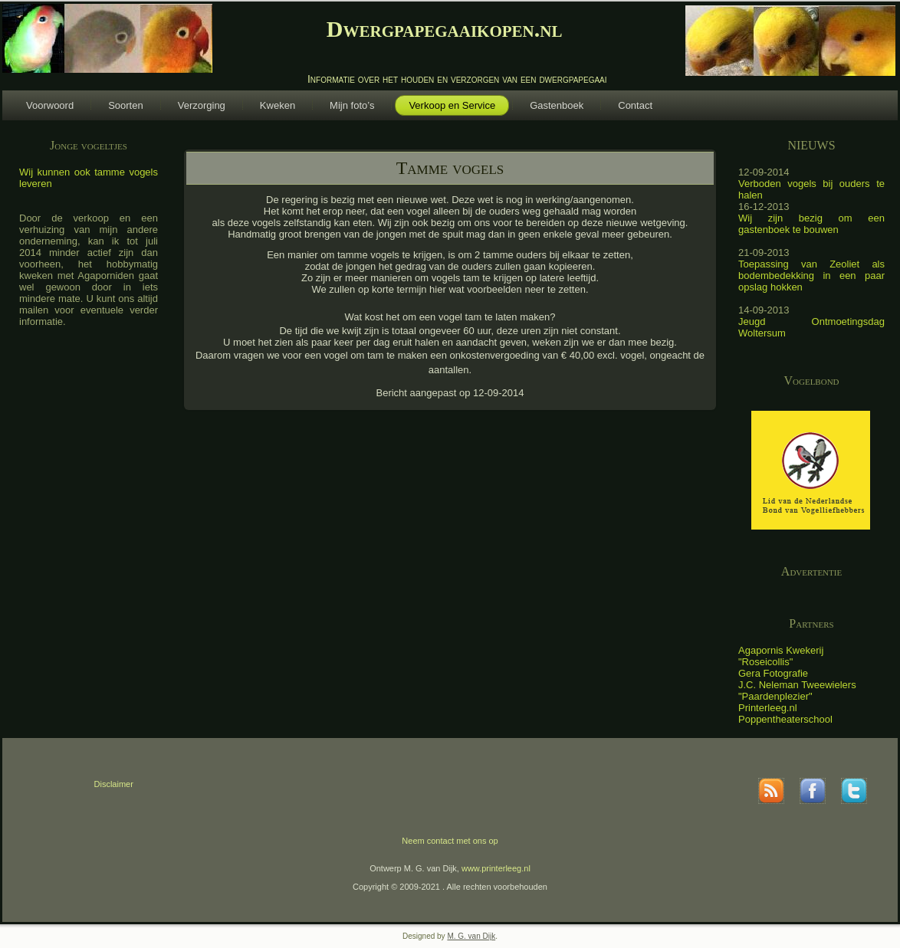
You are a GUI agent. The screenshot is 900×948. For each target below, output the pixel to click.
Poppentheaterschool (785, 719)
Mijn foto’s (352, 105)
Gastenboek (556, 105)
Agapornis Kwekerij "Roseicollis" (780, 656)
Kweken (277, 105)
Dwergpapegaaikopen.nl (445, 28)
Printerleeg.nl (767, 707)
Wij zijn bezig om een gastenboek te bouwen (811, 223)
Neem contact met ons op (450, 840)
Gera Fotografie (773, 673)
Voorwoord (50, 105)
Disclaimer (113, 784)
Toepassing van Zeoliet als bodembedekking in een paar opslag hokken (811, 275)
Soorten (125, 105)
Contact (635, 105)
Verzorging (201, 105)
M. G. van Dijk (471, 936)
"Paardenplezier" (775, 696)
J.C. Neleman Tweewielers (797, 684)
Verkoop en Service (452, 105)
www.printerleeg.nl (495, 868)
